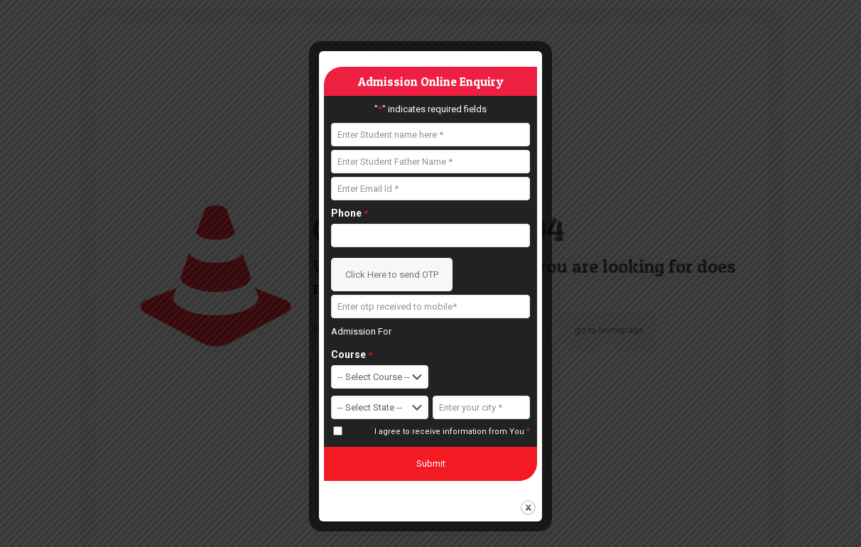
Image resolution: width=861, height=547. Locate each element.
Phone (349, 213)
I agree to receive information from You (452, 431)
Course (351, 355)
